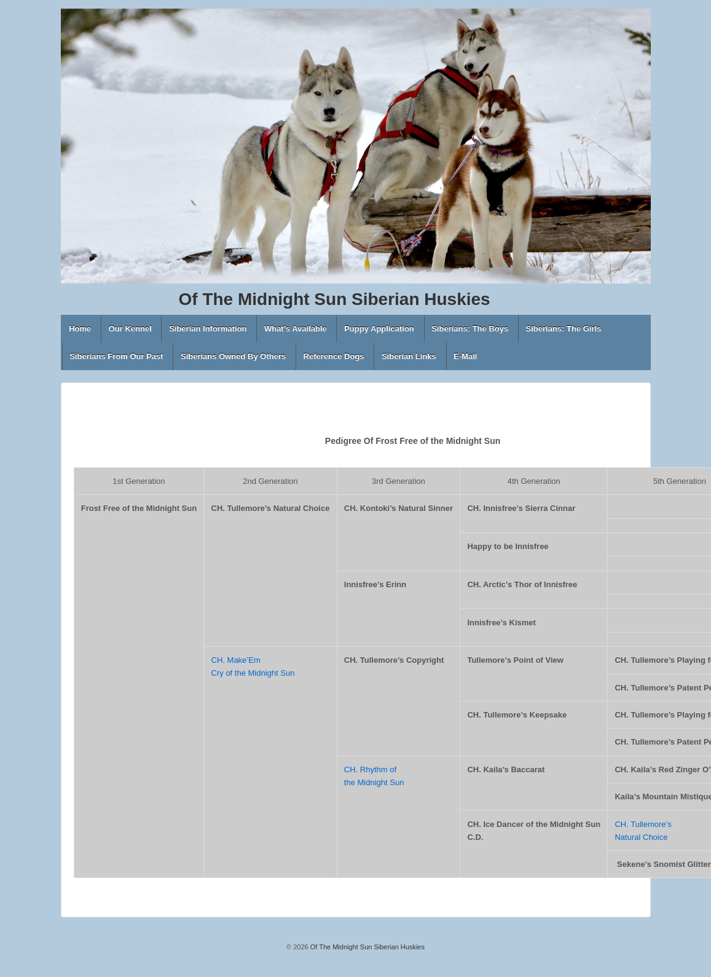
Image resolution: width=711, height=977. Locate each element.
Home (80, 328)
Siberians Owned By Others (233, 356)
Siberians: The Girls (564, 328)
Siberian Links (409, 356)
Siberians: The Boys (469, 328)
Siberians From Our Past (116, 356)
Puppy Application (379, 328)
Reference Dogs (334, 356)
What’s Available (295, 328)
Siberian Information (207, 328)
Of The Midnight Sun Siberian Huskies (366, 947)
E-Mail (465, 356)
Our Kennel (130, 328)
